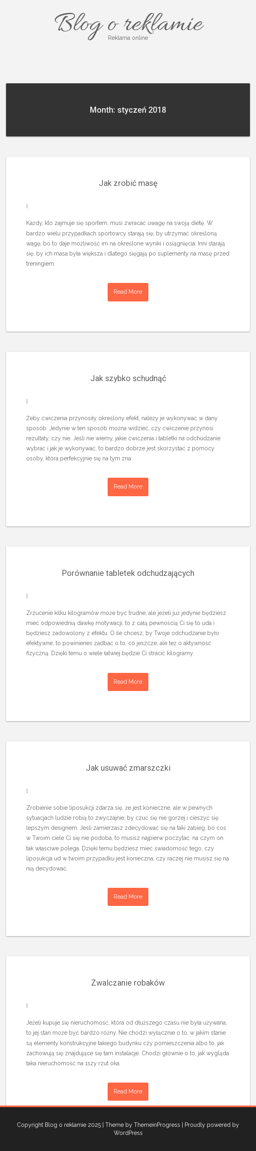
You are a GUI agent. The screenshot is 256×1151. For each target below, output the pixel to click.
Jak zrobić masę (128, 183)
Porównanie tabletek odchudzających (128, 573)
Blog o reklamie (128, 25)
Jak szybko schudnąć (128, 378)
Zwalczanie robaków (128, 983)
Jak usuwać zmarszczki (128, 768)
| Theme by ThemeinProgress (141, 1125)
